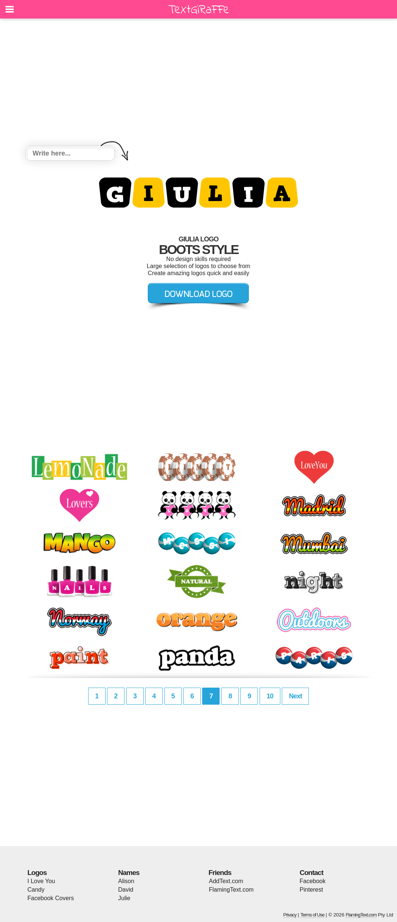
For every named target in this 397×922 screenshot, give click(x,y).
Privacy (290, 915)
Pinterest (311, 889)
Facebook (313, 881)
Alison (126, 881)
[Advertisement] (198, 83)
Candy (35, 889)
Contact (311, 872)
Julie (124, 898)
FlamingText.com (231, 889)
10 (270, 696)
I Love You (41, 881)
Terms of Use (312, 915)
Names (128, 872)
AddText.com (226, 881)
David (125, 889)
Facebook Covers (50, 898)
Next (295, 696)
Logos (37, 872)
